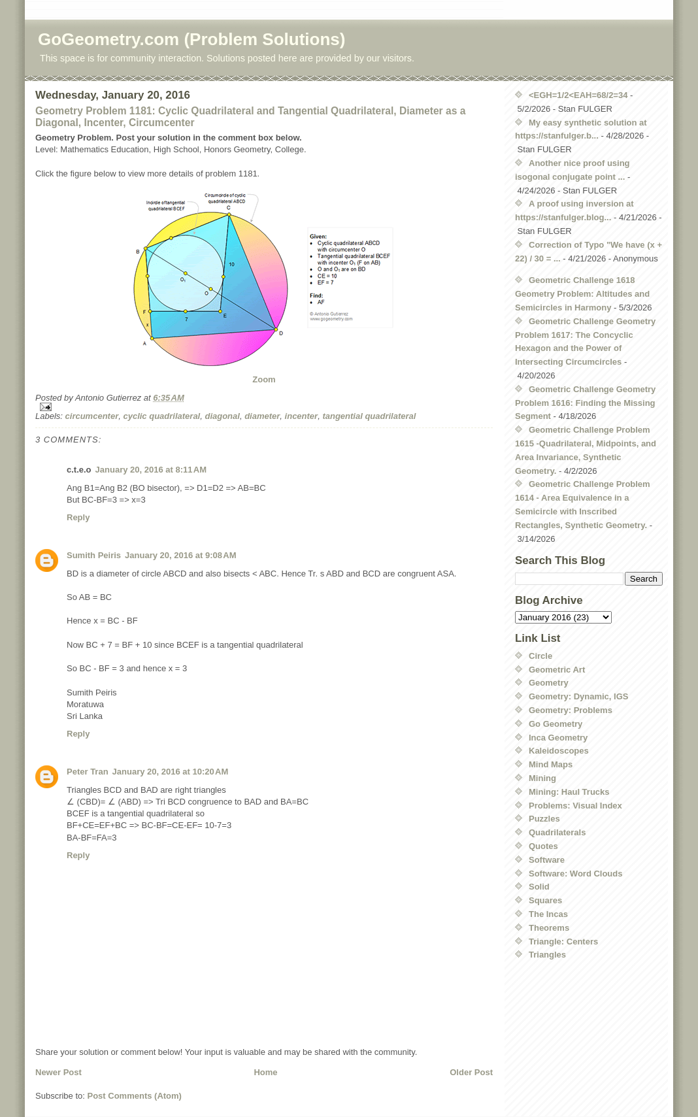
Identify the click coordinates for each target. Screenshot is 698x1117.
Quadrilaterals (557, 832)
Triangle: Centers (563, 941)
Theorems (549, 928)
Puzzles (544, 819)
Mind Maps (551, 764)
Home (265, 1072)
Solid (539, 887)
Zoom (263, 379)
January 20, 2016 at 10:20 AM (170, 771)
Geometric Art (557, 670)
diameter (262, 416)
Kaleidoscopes (559, 751)
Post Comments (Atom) (135, 1096)
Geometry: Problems (570, 710)
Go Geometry (555, 724)
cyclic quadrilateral (161, 416)
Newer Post (58, 1072)
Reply (78, 517)
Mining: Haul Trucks (569, 792)
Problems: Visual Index (575, 805)
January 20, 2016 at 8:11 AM (151, 470)
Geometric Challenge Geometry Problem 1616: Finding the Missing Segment (585, 403)
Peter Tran (87, 771)
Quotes (543, 846)
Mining (542, 778)
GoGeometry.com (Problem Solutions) (191, 39)
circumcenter (92, 416)
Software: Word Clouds (575, 873)
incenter (301, 416)
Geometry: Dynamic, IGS (578, 696)
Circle (540, 656)
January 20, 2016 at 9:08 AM (180, 555)
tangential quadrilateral (369, 416)
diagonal (222, 416)
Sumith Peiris (94, 555)
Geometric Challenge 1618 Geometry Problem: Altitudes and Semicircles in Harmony (582, 293)
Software (547, 860)
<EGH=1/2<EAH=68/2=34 (578, 95)
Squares (545, 900)
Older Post (471, 1072)
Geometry (549, 683)
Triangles (547, 954)
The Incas (548, 914)
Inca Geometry (558, 737)
